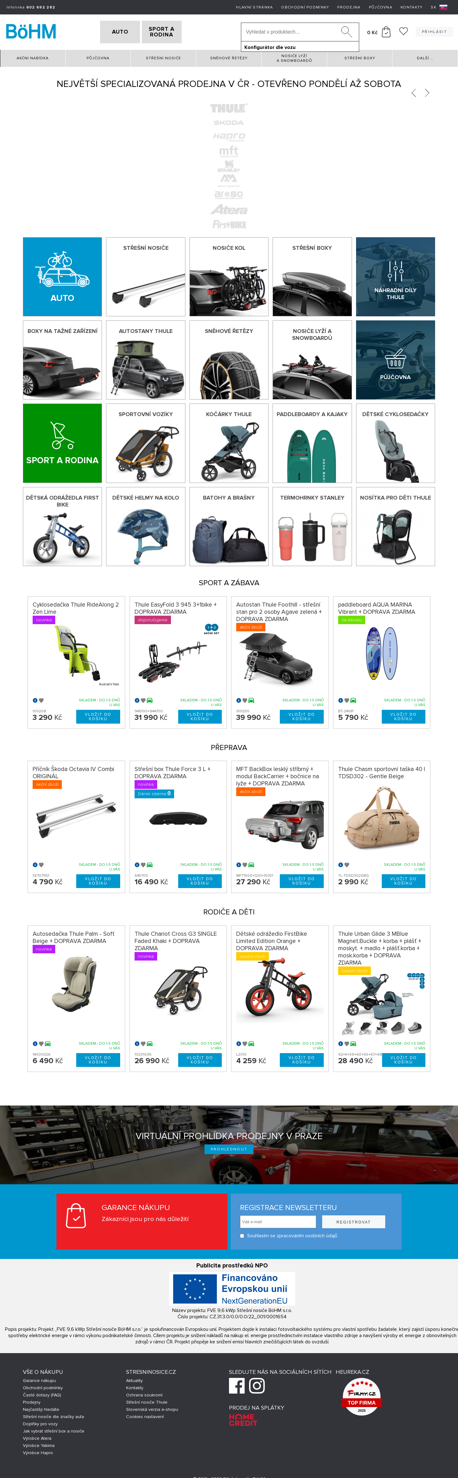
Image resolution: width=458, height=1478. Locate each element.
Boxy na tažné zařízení (63, 328)
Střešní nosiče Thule (147, 1400)
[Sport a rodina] (62, 441)
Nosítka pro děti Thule (395, 495)
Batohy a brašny (229, 495)
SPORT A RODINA (171, 31)
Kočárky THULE (229, 412)
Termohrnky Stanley (312, 495)
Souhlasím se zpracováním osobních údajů (288, 1234)
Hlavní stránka (254, 7)
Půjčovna (380, 7)
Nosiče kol (229, 245)
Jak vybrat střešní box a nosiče (53, 1429)
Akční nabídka (33, 56)
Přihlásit (434, 31)
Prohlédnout (229, 1147)
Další (425, 56)
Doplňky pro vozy (40, 1422)
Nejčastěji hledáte (41, 1407)
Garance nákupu (39, 1378)
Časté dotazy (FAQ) (42, 1393)
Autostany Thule (146, 328)
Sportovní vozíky (146, 412)
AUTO (110, 31)
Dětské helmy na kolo (145, 495)
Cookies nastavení (145, 1414)
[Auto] (62, 274)
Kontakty (412, 7)
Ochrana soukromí (144, 1393)
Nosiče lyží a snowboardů (294, 56)
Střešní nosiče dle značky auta (53, 1414)
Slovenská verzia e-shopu (152, 1407)
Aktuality (134, 1378)
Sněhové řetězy (229, 56)
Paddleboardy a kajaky (312, 412)
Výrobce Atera (37, 1436)
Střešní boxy (359, 56)
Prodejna (348, 7)
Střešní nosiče (163, 56)
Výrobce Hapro (38, 1451)
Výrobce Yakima (39, 1443)
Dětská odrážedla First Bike (62, 499)
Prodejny (31, 1400)
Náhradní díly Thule (396, 292)
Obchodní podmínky (305, 7)
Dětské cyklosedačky (395, 412)
